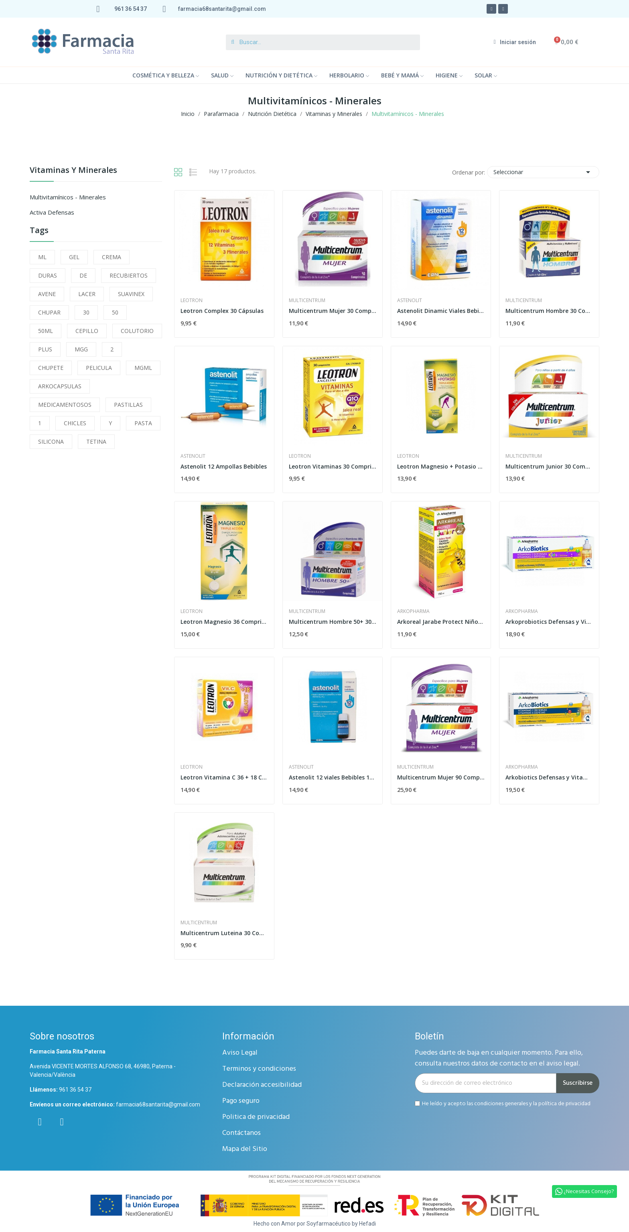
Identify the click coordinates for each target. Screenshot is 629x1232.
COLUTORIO (137, 331)
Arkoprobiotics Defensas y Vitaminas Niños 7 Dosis (549, 621)
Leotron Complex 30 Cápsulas (222, 311)
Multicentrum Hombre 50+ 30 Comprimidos (332, 621)
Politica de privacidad (256, 1117)
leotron (192, 300)
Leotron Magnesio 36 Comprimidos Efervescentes (224, 621)
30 (86, 312)
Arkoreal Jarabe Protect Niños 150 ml (441, 621)
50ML (45, 331)
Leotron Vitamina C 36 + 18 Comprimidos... (224, 777)
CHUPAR (49, 312)
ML (42, 257)
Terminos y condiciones (259, 1069)
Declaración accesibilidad (262, 1085)
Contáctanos (241, 1133)
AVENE (47, 294)
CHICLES (75, 423)
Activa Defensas (52, 212)
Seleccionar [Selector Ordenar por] (543, 172)
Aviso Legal (240, 1052)
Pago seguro (241, 1101)
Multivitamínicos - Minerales (68, 197)
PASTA (143, 423)
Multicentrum (307, 300)
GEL (74, 257)
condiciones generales (501, 1103)
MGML (143, 367)
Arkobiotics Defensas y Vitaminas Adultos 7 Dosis (549, 777)
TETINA (96, 441)
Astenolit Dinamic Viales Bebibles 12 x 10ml (441, 311)
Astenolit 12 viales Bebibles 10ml (332, 777)
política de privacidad (564, 1103)
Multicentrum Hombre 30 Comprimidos (549, 311)
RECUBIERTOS (129, 275)
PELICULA (99, 367)
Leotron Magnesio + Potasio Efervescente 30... (441, 466)
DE (83, 275)
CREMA (111, 257)
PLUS (45, 349)
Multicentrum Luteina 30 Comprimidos (224, 933)
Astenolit (409, 300)
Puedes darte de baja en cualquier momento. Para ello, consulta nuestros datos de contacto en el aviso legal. (499, 1058)
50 (115, 312)
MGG (81, 349)
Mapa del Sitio (244, 1149)
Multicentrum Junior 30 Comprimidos (549, 466)
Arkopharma (413, 611)
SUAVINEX (131, 294)
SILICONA (51, 441)
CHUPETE (50, 367)
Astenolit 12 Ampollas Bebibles (224, 466)
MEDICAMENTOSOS (64, 404)
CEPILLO (86, 331)
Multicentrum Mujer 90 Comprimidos (441, 777)
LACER (86, 294)
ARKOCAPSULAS (59, 386)
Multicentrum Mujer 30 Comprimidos (332, 311)
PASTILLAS (128, 404)
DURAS (47, 275)
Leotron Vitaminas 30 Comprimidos (332, 466)
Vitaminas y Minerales (73, 170)
